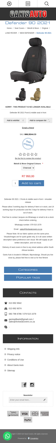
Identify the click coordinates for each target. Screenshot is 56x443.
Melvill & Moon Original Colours (27, 164)
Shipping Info (13, 349)
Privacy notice (13, 354)
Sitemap (11, 370)
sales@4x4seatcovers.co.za (31, 229)
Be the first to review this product (28, 158)
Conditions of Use (15, 360)
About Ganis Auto (15, 365)
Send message (7, 436)
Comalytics (32, 438)
